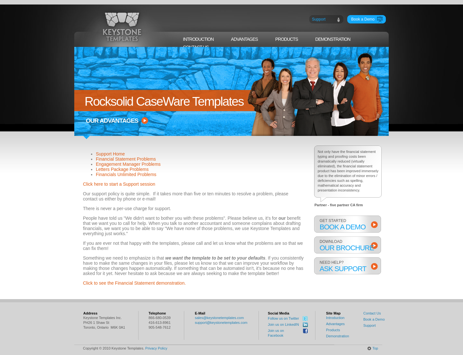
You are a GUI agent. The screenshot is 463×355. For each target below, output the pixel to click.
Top (375, 348)
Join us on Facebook (276, 333)
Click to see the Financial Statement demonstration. (134, 283)
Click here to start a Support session (119, 184)
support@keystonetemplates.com (221, 322)
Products (333, 330)
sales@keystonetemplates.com (219, 318)
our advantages (112, 120)
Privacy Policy (156, 348)
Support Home (110, 153)
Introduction (335, 318)
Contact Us (372, 313)
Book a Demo (374, 319)
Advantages (335, 324)
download (348, 245)
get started (348, 224)
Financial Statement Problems (126, 159)
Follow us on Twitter (283, 318)
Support (369, 325)
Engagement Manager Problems (128, 164)
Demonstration (337, 336)
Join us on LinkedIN (283, 324)
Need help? (348, 266)
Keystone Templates (122, 26)
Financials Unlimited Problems (126, 174)
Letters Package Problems (122, 169)
